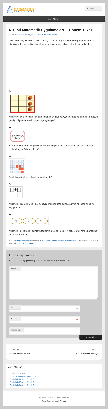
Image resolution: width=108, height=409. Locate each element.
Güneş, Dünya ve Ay (18, 373)
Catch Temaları (60, 401)
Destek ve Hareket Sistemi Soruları (24, 376)
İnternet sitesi (16, 330)
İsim (12, 307)
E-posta (14, 318)
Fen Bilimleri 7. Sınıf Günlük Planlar (24, 382)
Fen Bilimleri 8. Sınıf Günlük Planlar (24, 379)
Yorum (14, 269)
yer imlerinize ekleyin (26, 243)
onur (33, 35)
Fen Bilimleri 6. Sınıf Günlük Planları (24, 385)
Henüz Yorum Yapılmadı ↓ (48, 35)
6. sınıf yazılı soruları (48, 240)
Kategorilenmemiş (22, 240)
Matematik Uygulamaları (67, 240)
